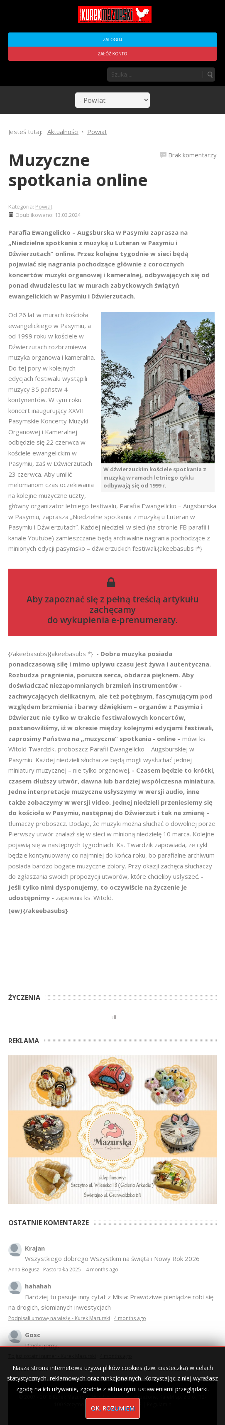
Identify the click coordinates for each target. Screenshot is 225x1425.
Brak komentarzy (192, 155)
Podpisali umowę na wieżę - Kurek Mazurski (59, 1318)
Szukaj (210, 74)
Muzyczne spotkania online (78, 169)
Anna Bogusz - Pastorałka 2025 (45, 1269)
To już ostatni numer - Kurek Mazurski (52, 1356)
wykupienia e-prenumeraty (118, 620)
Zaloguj (112, 39)
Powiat (43, 206)
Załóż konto (112, 54)
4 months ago (102, 1269)
